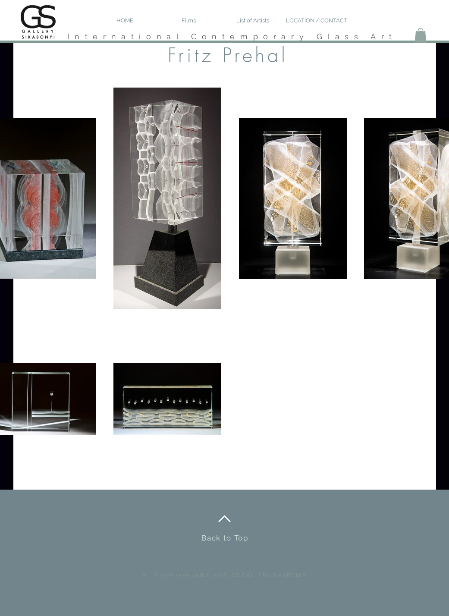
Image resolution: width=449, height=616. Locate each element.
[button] (420, 35)
